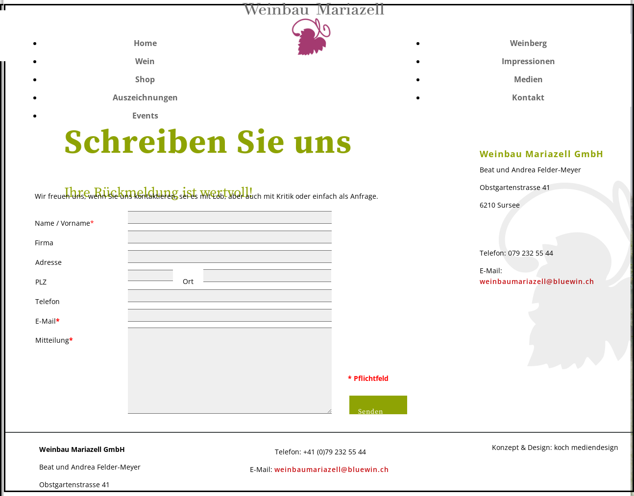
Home (145, 43)
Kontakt (528, 97)
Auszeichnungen (145, 97)
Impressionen (528, 61)
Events (145, 115)
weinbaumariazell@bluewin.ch (331, 469)
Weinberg (528, 43)
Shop (145, 79)
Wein (145, 61)
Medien (528, 79)
